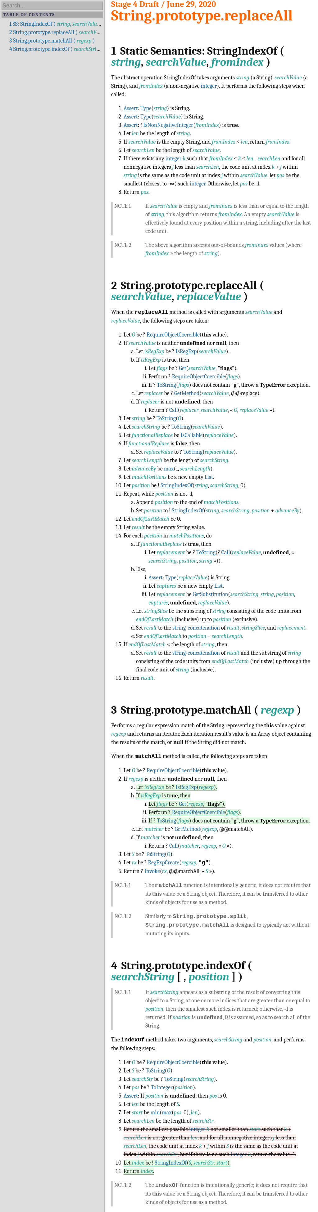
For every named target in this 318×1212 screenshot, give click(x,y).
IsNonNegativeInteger (168, 125)
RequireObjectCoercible (173, 335)
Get (182, 368)
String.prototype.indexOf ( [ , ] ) (71, 49)
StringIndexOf (177, 485)
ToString (166, 385)
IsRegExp (186, 351)
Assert (131, 108)
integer (209, 86)
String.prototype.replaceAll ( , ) (74, 32)
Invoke (152, 871)
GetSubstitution (210, 594)
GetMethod (186, 393)
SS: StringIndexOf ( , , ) (68, 24)
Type (146, 108)
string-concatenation (196, 628)
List (209, 477)
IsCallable (191, 435)
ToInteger (162, 1087)
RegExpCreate (163, 863)
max (169, 469)
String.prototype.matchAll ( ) (52, 41)
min (155, 1112)
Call (173, 410)
